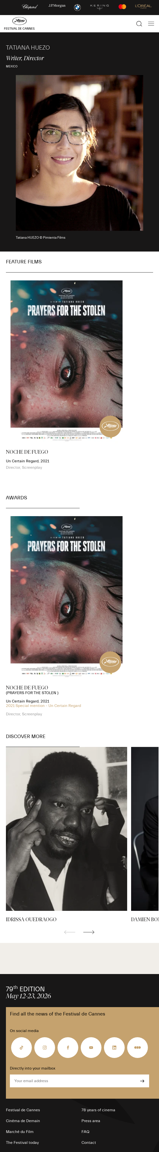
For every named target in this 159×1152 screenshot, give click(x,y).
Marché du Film (20, 1132)
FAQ (85, 1132)
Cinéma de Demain (23, 1121)
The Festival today (22, 1142)
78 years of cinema (98, 1110)
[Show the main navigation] (151, 24)
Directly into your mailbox (32, 1068)
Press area (90, 1121)
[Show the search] (139, 24)
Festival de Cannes (23, 1110)
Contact (88, 1142)
